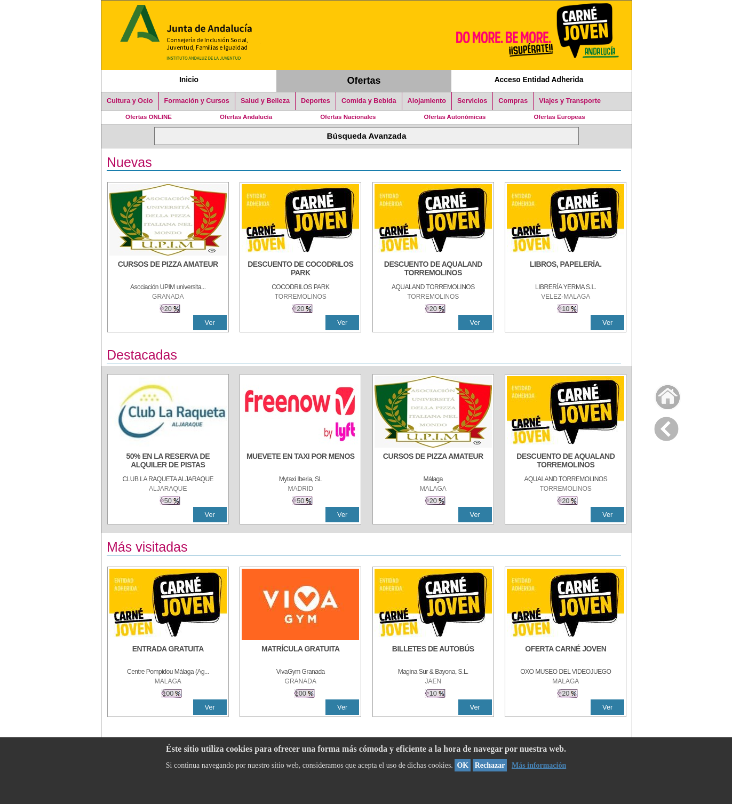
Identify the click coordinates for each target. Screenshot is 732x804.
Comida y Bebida (368, 101)
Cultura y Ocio (130, 101)
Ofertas (364, 80)
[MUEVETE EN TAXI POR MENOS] (300, 461)
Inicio (188, 79)
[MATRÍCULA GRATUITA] (300, 654)
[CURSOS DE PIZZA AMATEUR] (168, 269)
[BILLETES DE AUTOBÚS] (433, 654)
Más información (539, 765)
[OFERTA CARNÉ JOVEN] (565, 654)
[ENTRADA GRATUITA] (168, 654)
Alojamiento (427, 101)
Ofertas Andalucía (246, 117)
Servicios (472, 101)
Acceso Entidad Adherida (539, 79)
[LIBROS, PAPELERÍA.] (565, 269)
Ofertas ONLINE (148, 117)
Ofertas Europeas (559, 117)
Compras (513, 101)
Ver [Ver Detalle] (210, 323)
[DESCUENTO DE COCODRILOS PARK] (300, 269)
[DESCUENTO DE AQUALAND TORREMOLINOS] (433, 269)
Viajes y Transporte (570, 101)
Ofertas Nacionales (348, 117)
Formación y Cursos (196, 101)
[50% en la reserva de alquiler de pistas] (168, 461)
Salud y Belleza (265, 101)
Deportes (315, 101)
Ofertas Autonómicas (455, 117)
